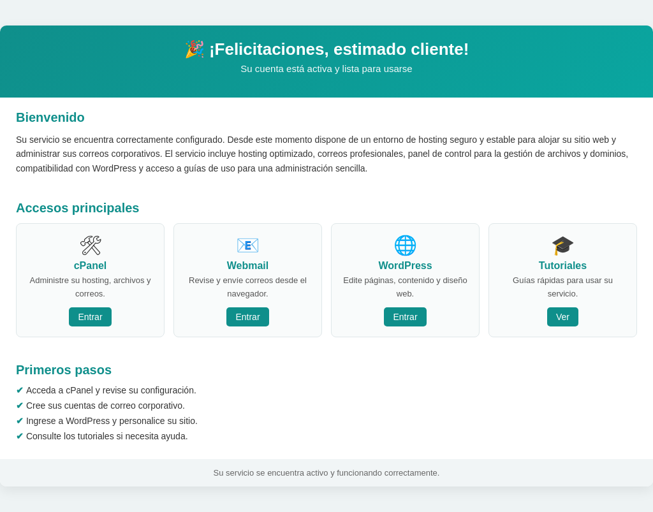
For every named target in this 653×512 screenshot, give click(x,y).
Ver (562, 317)
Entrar (90, 317)
